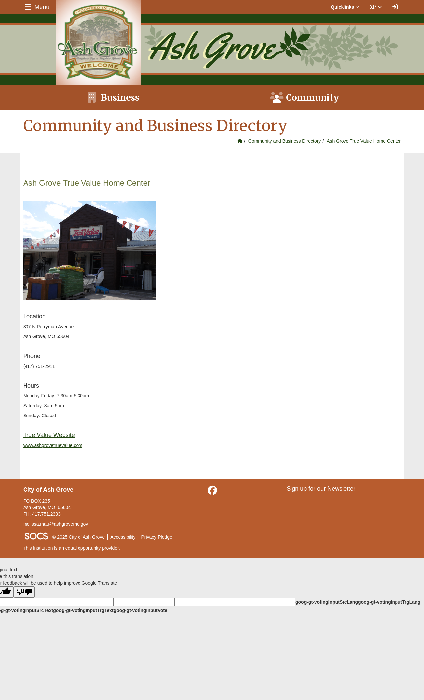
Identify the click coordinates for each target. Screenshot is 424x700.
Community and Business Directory (284, 141)
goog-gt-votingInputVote (140, 610)
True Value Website (49, 435)
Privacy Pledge (156, 537)
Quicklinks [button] (345, 7)
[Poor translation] (24, 592)
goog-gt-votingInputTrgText (83, 610)
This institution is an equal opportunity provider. (71, 548)
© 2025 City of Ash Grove (78, 537)
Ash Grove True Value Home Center (364, 141)
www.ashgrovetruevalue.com (52, 445)
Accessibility (122, 537)
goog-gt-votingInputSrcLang (326, 602)
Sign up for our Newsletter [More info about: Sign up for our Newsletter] (321, 488)
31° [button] (375, 7)
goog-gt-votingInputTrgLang (389, 602)
